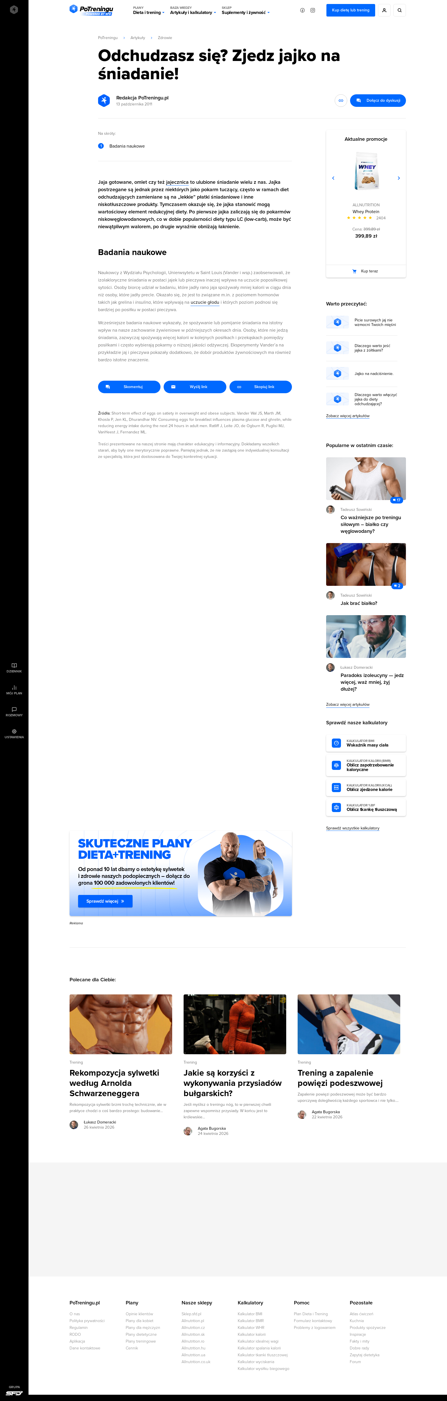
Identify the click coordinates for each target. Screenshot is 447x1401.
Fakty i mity (359, 1341)
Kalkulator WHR (251, 1327)
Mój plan (14, 693)
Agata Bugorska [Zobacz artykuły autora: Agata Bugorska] (212, 1128)
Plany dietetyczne (141, 1334)
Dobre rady (359, 1348)
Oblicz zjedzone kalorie (373, 787)
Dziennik (14, 671)
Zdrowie (165, 37)
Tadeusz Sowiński (356, 509)
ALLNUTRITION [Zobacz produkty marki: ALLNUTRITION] (366, 205)
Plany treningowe (141, 1341)
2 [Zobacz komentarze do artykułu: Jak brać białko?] (399, 586)
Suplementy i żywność (244, 10)
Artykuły (138, 37)
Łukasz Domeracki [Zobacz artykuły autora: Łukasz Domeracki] (100, 1122)
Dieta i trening (146, 10)
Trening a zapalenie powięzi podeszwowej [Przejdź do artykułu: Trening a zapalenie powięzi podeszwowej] (340, 1078)
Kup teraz (369, 271)
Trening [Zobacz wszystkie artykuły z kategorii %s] (76, 1062)
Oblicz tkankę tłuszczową (373, 807)
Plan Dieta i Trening (311, 1314)
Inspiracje (358, 1334)
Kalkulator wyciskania (256, 1361)
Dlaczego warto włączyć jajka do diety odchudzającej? (376, 399)
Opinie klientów (139, 1314)
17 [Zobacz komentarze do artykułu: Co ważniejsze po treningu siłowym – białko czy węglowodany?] (398, 500)
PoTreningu (108, 37)
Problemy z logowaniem (315, 1327)
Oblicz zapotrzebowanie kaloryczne (373, 765)
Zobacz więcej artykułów (347, 415)
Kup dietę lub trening (350, 10)
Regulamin (79, 1327)
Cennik (132, 1348)
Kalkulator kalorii (252, 1334)
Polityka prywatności (87, 1320)
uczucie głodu (205, 302)
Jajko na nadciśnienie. (374, 374)
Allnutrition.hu (194, 1348)
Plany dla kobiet (139, 1320)
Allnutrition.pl (193, 1320)
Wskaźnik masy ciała (373, 743)
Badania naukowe (127, 146)
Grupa (14, 1387)
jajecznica (177, 182)
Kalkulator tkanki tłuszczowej (263, 1355)
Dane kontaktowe (85, 1348)
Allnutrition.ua (193, 1355)
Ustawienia (14, 737)
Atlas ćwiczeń (361, 1314)
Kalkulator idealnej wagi (258, 1341)
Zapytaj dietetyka (364, 1355)
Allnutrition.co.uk (196, 1361)
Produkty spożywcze (368, 1327)
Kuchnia (357, 1320)
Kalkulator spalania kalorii (259, 1348)
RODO (75, 1334)
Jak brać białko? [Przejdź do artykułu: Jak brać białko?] (359, 603)
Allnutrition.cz (193, 1327)
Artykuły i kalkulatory (191, 10)
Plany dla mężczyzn (143, 1327)
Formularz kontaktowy (313, 1320)
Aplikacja (77, 1341)
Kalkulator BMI (250, 1314)
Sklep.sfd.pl (191, 1314)
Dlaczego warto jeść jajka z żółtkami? (372, 348)
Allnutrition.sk (193, 1334)
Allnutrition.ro (193, 1341)
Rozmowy (14, 715)
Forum (355, 1361)
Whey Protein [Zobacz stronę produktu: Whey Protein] (366, 212)
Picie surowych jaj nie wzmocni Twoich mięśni (375, 322)
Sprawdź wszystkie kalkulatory (352, 828)
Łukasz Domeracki (356, 667)
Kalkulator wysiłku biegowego (263, 1368)
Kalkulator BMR (251, 1320)
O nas (75, 1314)
